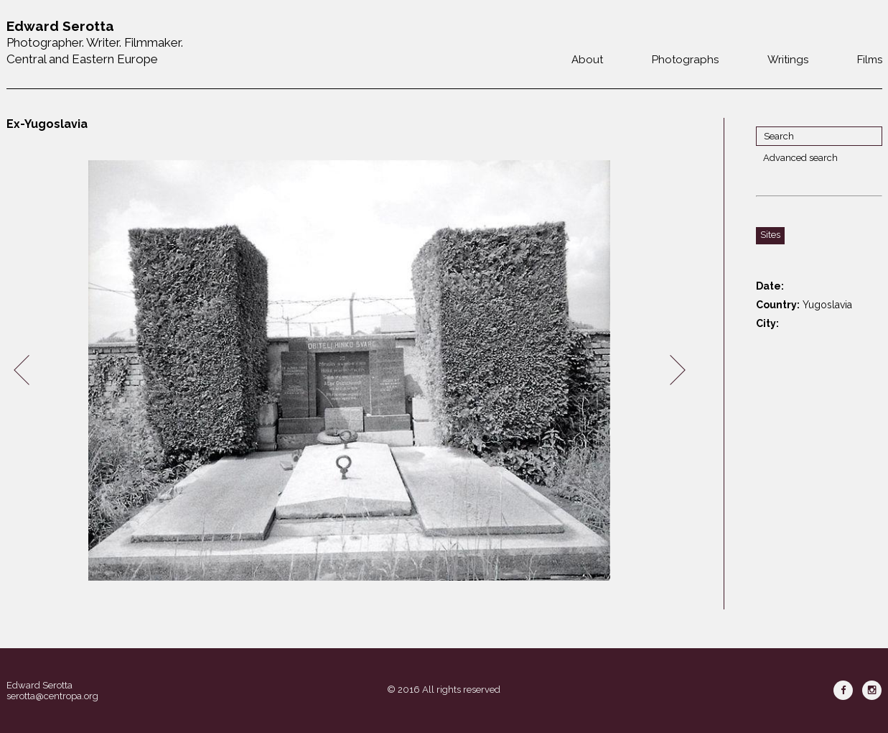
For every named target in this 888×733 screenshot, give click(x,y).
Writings (787, 59)
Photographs (685, 59)
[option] (349, 370)
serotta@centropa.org (52, 696)
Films (869, 59)
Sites (770, 234)
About (587, 59)
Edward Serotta (39, 685)
